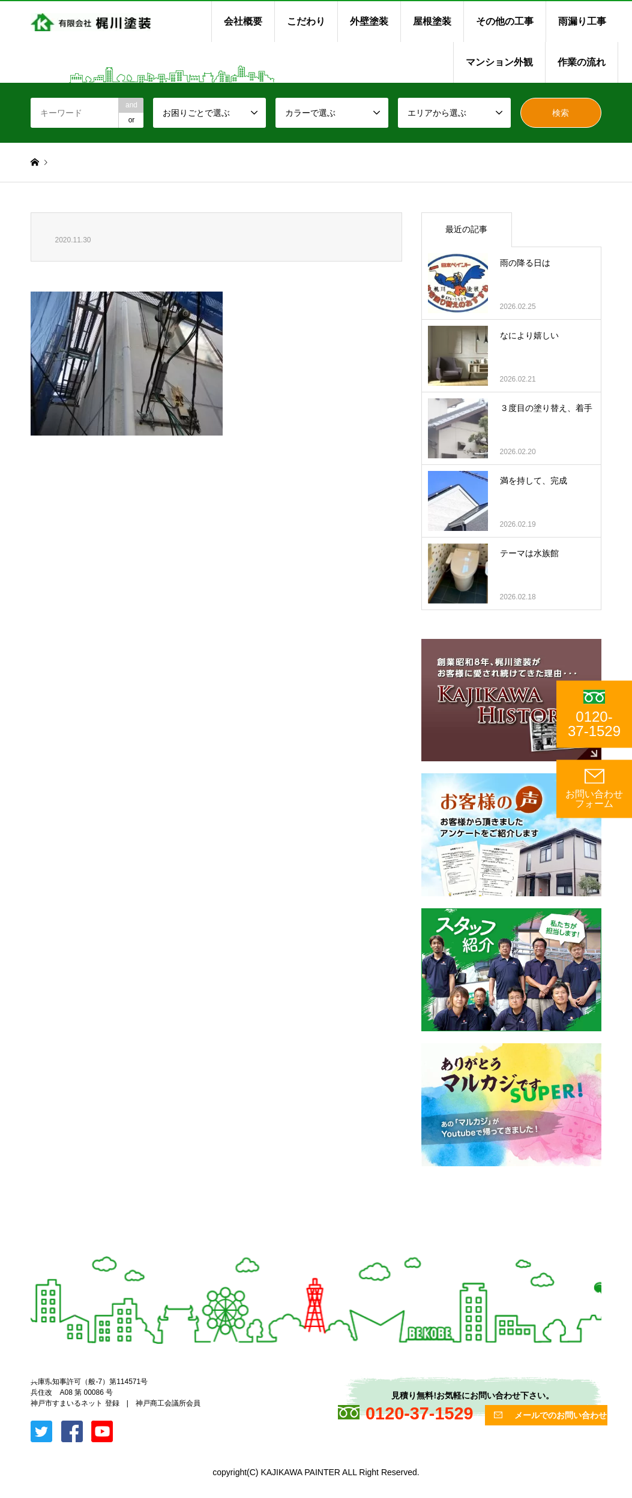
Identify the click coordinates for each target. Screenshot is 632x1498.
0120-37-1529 (594, 714)
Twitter (35, 1378)
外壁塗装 (369, 21)
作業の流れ (582, 62)
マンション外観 (499, 62)
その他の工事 (505, 21)
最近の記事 (466, 229)
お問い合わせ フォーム (594, 788)
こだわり (306, 21)
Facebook (50, 1378)
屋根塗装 (432, 21)
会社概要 (243, 21)
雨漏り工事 (582, 21)
